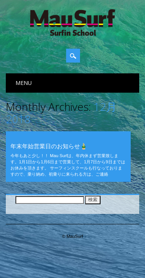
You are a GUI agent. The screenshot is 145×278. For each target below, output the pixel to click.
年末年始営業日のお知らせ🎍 (48, 146)
